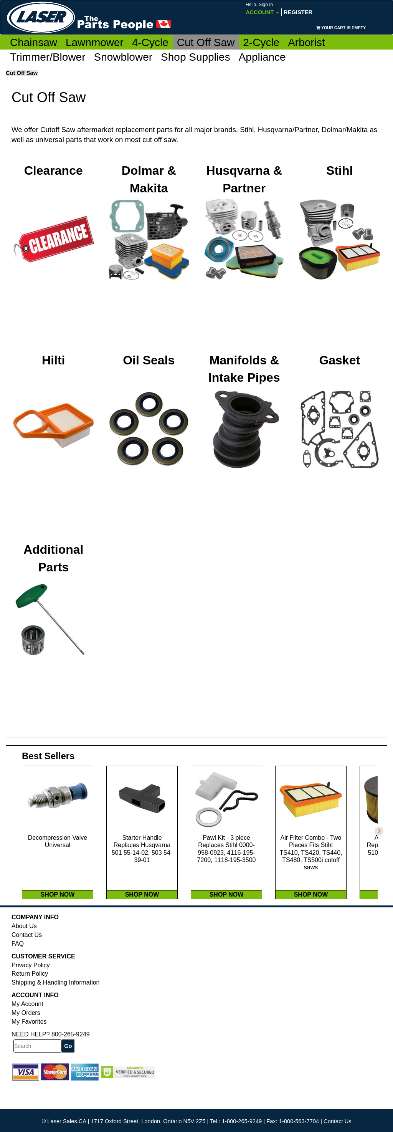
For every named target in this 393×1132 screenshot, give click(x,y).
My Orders (26, 1036)
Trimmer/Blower (48, 57)
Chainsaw (33, 42)
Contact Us (27, 958)
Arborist (306, 42)
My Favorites (29, 1045)
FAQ (18, 967)
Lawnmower (95, 42)
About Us (24, 950)
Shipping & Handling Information (55, 1006)
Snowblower (123, 57)
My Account (27, 1027)
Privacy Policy (31, 989)
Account (262, 8)
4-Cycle (150, 42)
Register (298, 12)
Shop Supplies (195, 57)
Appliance (262, 57)
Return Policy (30, 998)
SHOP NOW (58, 918)
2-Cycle (261, 42)
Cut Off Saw (205, 42)
